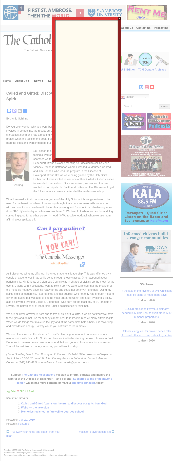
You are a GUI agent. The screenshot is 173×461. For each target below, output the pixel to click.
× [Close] (119, 18)
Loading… (86, 89)
